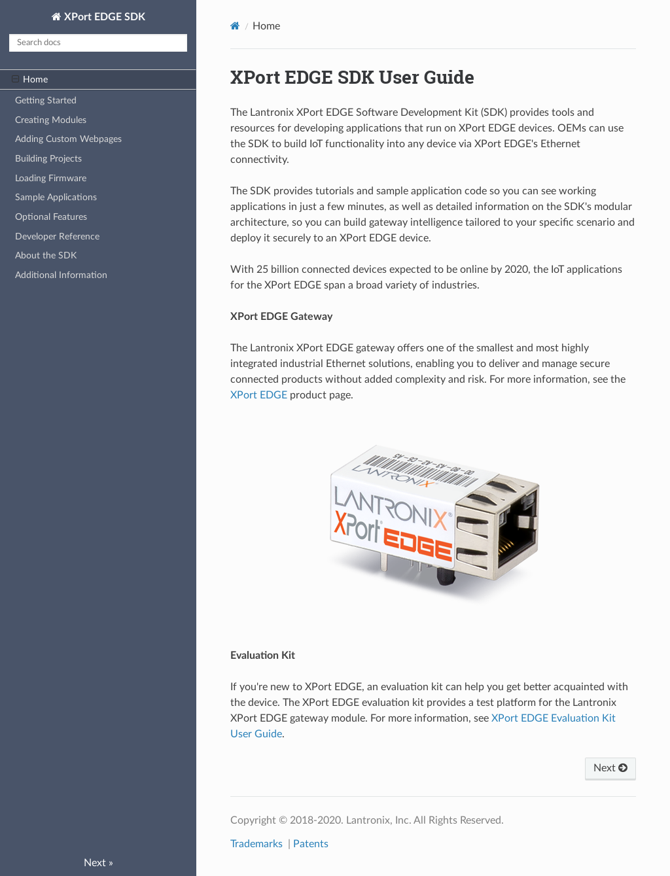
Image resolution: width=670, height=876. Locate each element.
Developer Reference (57, 236)
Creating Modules (50, 120)
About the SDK (46, 255)
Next (610, 768)
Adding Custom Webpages (68, 139)
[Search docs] (98, 42)
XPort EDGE (258, 395)
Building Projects (48, 159)
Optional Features (51, 217)
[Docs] (235, 25)
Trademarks (257, 844)
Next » (98, 863)
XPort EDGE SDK (103, 17)
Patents (310, 844)
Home (30, 80)
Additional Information (61, 275)
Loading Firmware (50, 178)
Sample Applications (56, 197)
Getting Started (46, 100)
